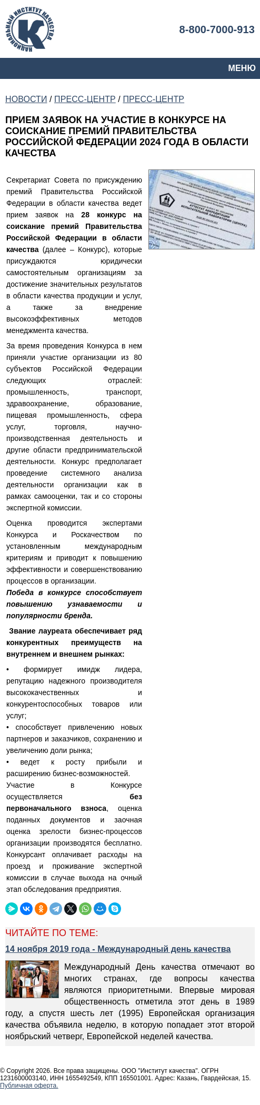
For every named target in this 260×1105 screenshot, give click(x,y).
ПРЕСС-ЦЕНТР (85, 99)
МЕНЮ (242, 68)
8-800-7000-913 (217, 29)
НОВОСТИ (26, 99)
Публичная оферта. (29, 1085)
